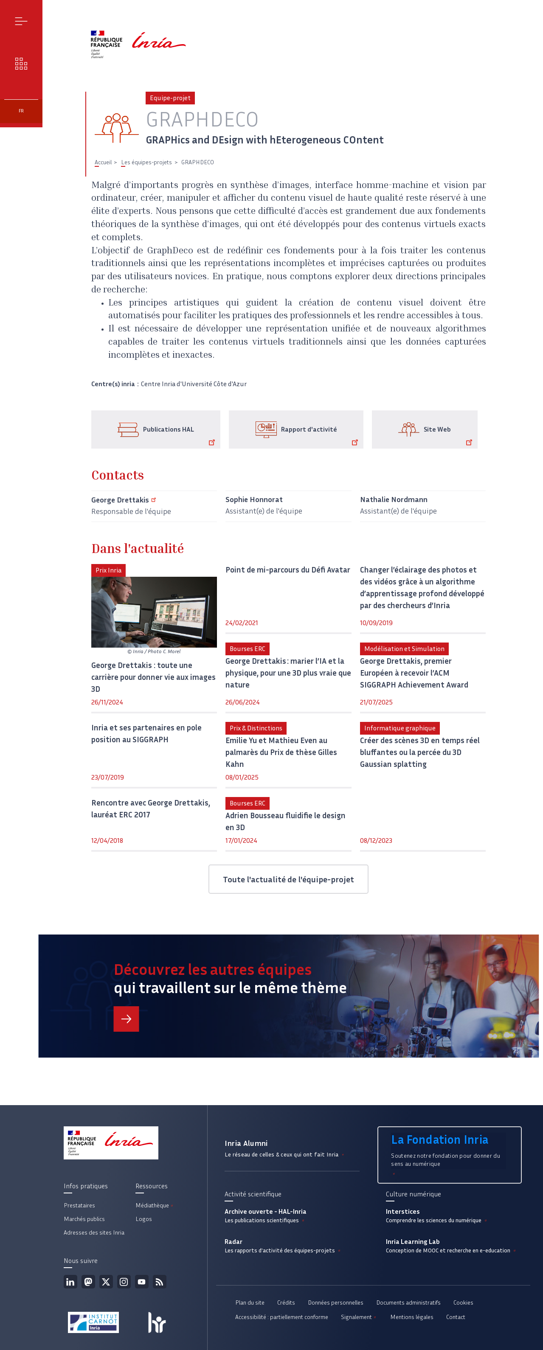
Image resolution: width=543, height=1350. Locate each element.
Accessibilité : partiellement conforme (281, 1317)
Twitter (106, 1281)
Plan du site (249, 1302)
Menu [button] (21, 21)
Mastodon (88, 1281)
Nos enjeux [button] (21, 63)
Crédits (286, 1302)
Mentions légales (411, 1317)
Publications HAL (180, 435)
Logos (143, 1219)
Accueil (103, 162)
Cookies (463, 1302)
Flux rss (159, 1281)
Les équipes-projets (146, 162)
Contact (455, 1317)
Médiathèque (154, 1205)
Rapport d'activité (321, 435)
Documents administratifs (408, 1302)
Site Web (449, 435)
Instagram (124, 1281)
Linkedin (70, 1281)
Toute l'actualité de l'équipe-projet (288, 879)
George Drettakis (125, 500)
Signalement (359, 1317)
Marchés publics (84, 1219)
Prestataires (79, 1205)
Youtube (142, 1281)
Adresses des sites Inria (94, 1232)
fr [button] (21, 111)
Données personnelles (335, 1302)
